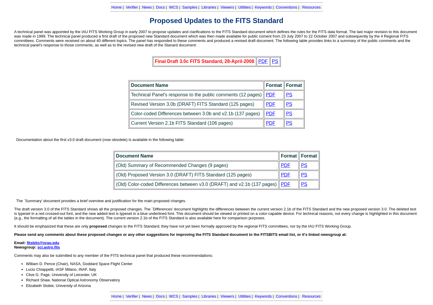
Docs (160, 7)
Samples (189, 7)
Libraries (208, 7)
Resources (311, 7)
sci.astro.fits (48, 247)
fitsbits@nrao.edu (43, 243)
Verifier (132, 7)
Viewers (227, 7)
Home (116, 7)
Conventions (286, 7)
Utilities (244, 7)
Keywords (263, 7)
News (147, 7)
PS (275, 61)
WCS (173, 7)
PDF (263, 61)
